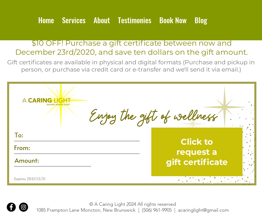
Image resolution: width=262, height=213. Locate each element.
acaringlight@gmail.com (203, 210)
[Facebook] (11, 207)
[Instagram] (23, 207)
